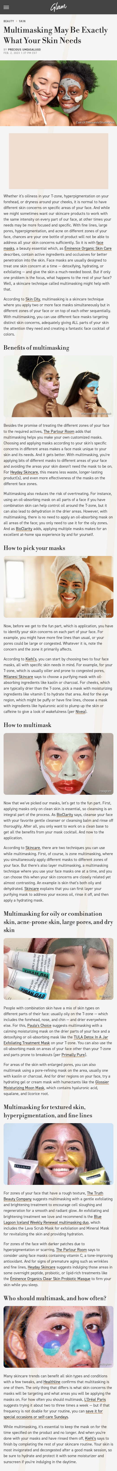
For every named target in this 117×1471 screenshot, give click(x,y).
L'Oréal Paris (95, 1399)
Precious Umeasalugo (24, 49)
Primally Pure (73, 1054)
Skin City (33, 299)
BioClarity (24, 528)
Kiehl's (31, 659)
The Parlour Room (59, 431)
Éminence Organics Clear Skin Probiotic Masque (50, 1278)
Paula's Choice (39, 1025)
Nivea (80, 711)
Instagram (105, 791)
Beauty (9, 21)
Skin (22, 21)
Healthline (51, 1381)
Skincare (33, 847)
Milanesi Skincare (18, 676)
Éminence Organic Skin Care (88, 248)
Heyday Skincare (24, 472)
